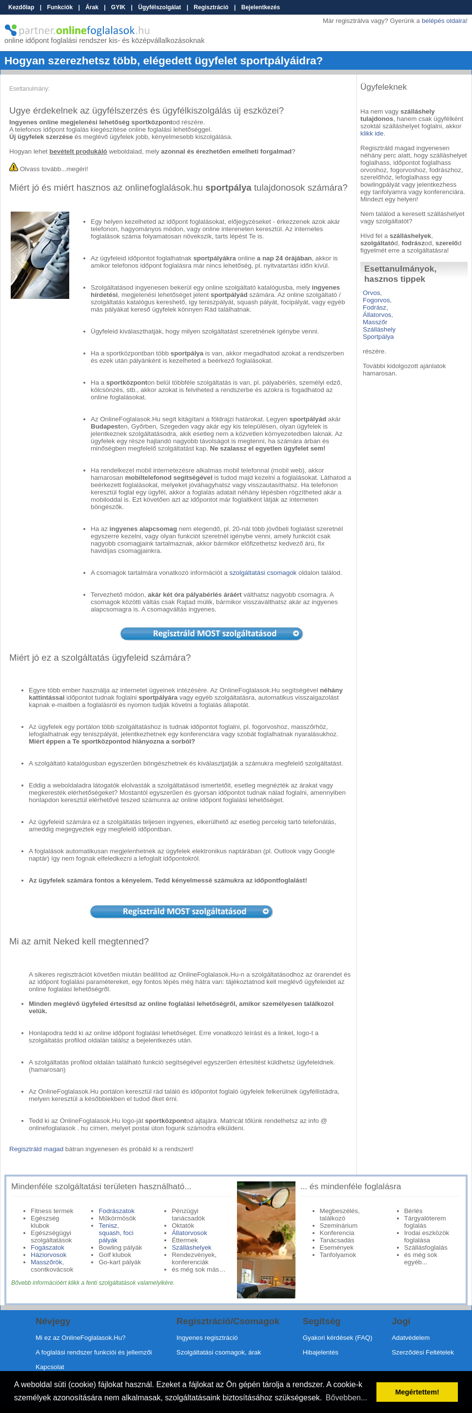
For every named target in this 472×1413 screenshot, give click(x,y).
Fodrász (374, 307)
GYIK (118, 7)
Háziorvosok (48, 1254)
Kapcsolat (50, 1367)
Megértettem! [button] (417, 1392)
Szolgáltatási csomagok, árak (219, 1352)
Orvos (371, 292)
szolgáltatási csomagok (262, 572)
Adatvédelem (411, 1337)
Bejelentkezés (260, 7)
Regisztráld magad (36, 1149)
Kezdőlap (21, 7)
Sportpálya (378, 336)
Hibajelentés (320, 1352)
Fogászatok (47, 1247)
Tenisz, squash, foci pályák (115, 1233)
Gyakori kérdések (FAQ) (338, 1337)
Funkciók (60, 7)
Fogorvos (376, 300)
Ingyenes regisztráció (207, 1337)
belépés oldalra (444, 20)
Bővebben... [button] (346, 1397)
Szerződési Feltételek (422, 1352)
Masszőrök (46, 1262)
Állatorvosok (189, 1232)
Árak (91, 7)
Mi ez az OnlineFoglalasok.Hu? (80, 1337)
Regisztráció (211, 7)
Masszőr (375, 322)
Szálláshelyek (192, 1247)
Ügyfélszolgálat (159, 7)
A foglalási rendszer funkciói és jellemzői (94, 1352)
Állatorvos (377, 314)
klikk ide (371, 133)
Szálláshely (379, 329)
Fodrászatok (116, 1211)
